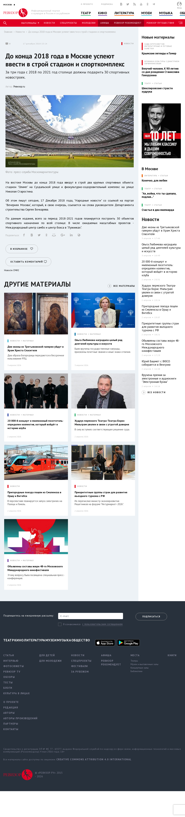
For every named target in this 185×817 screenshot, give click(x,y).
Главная (8, 31)
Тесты (8, 682)
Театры (134, 660)
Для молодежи (50, 660)
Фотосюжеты (13, 666)
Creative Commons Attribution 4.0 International (94, 759)
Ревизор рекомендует (127, 23)
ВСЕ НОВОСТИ (157, 392)
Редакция (10, 707)
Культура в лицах (16, 693)
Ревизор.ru (19, 86)
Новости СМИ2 (11, 270)
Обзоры (9, 677)
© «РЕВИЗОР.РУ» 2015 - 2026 (49, 774)
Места (135, 655)
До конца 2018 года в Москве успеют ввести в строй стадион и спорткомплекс (72, 31)
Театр (86, 13)
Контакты (10, 729)
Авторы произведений (20, 718)
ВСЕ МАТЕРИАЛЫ (124, 285)
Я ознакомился (72, 624)
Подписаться (151, 616)
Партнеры (10, 723)
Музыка (166, 13)
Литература (124, 13)
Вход (179, 8)
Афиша (104, 23)
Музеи (146, 13)
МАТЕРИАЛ (28, 341)
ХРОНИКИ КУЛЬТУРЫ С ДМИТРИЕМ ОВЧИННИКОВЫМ (161, 62)
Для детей (47, 655)
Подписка (107, 4)
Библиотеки (136, 671)
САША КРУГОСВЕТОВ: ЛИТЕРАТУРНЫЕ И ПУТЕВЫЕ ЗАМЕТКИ (158, 46)
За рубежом (80, 671)
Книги (172, 655)
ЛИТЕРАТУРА (150, 176)
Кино (102, 13)
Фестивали (79, 666)
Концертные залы (140, 667)
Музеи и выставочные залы (144, 664)
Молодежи (88, 23)
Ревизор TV (11, 671)
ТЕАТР (147, 83)
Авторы (9, 712)
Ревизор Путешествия (160, 23)
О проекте (87, 4)
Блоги (7, 687)
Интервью (10, 660)
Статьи (158, 83)
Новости (49, 23)
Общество (80, 640)
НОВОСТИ (129, 44)
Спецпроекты (68, 23)
